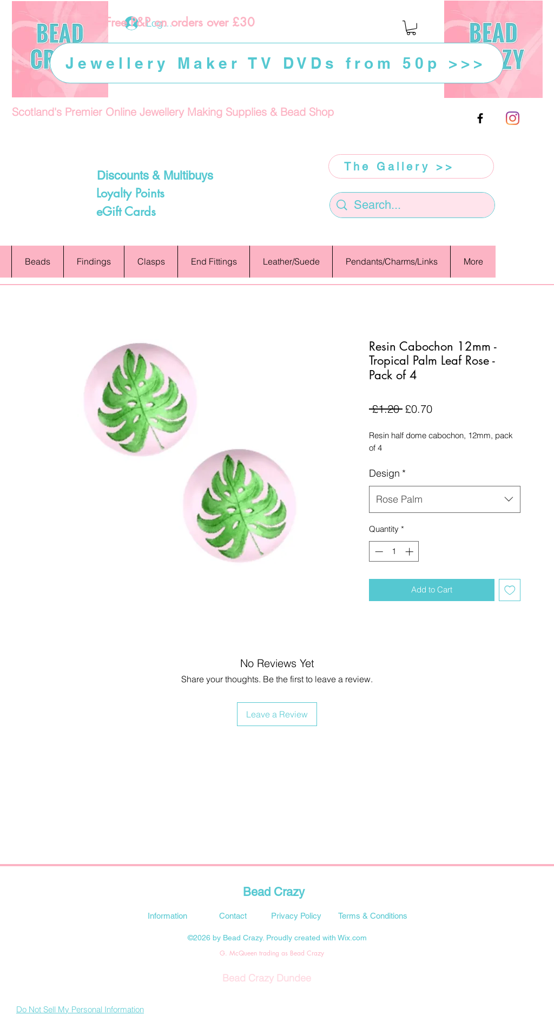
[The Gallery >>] (411, 166)
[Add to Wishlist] (510, 590)
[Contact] (232, 915)
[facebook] (480, 118)
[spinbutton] (394, 552)
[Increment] (410, 552)
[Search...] (413, 205)
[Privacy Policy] (296, 915)
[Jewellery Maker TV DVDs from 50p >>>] (277, 63)
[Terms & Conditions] (372, 915)
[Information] (167, 915)
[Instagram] (512, 118)
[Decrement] (378, 552)
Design (387, 473)
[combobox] (444, 499)
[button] (411, 28)
